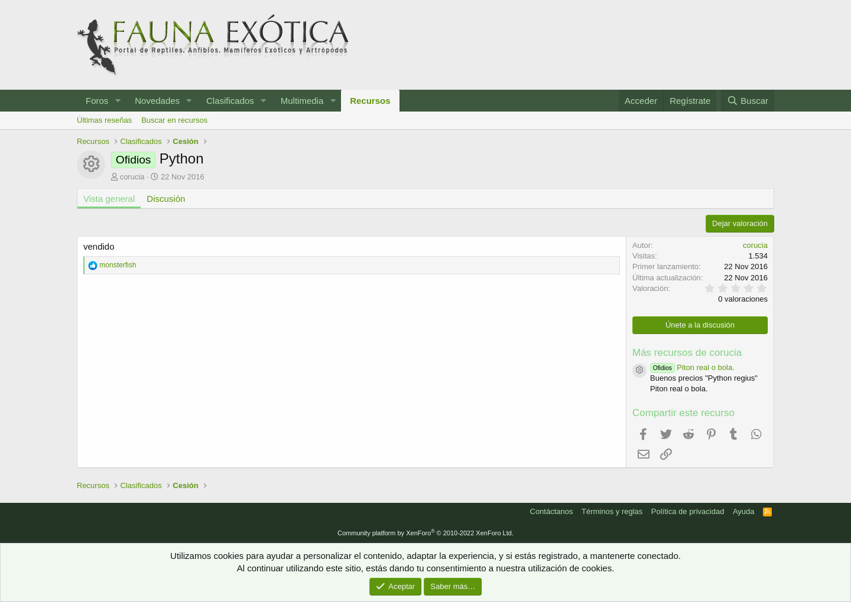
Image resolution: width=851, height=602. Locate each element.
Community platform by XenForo (425, 532)
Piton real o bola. (692, 367)
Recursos (370, 101)
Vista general (109, 199)
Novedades (157, 101)
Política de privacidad (688, 511)
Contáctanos (551, 511)
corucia (132, 176)
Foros (97, 101)
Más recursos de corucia (687, 352)
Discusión (166, 199)
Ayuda (744, 511)
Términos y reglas (612, 511)
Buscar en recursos (174, 120)
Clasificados (230, 101)
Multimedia (302, 101)
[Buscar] (747, 101)
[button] (117, 101)
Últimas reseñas (104, 120)
